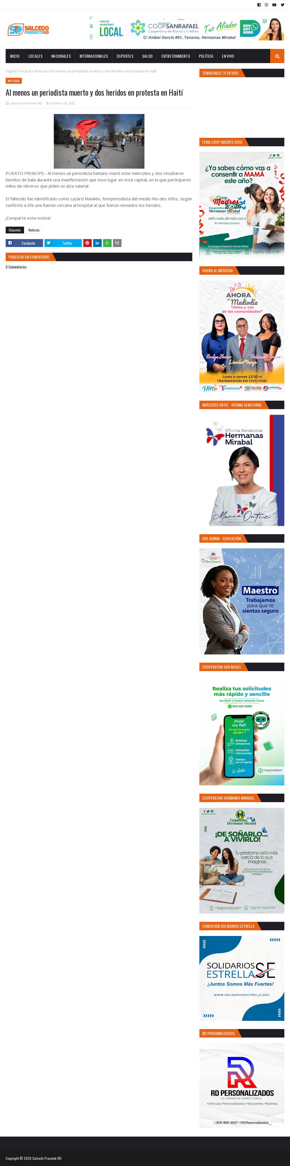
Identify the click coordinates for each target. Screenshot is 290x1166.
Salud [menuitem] (147, 56)
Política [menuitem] (206, 56)
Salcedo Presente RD (26, 103)
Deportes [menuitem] (125, 56)
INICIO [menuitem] (15, 56)
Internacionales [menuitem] (94, 56)
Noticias (41, 71)
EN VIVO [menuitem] (228, 56)
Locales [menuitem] (35, 56)
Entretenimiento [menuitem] (175, 56)
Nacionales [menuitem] (61, 56)
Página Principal (18, 71)
